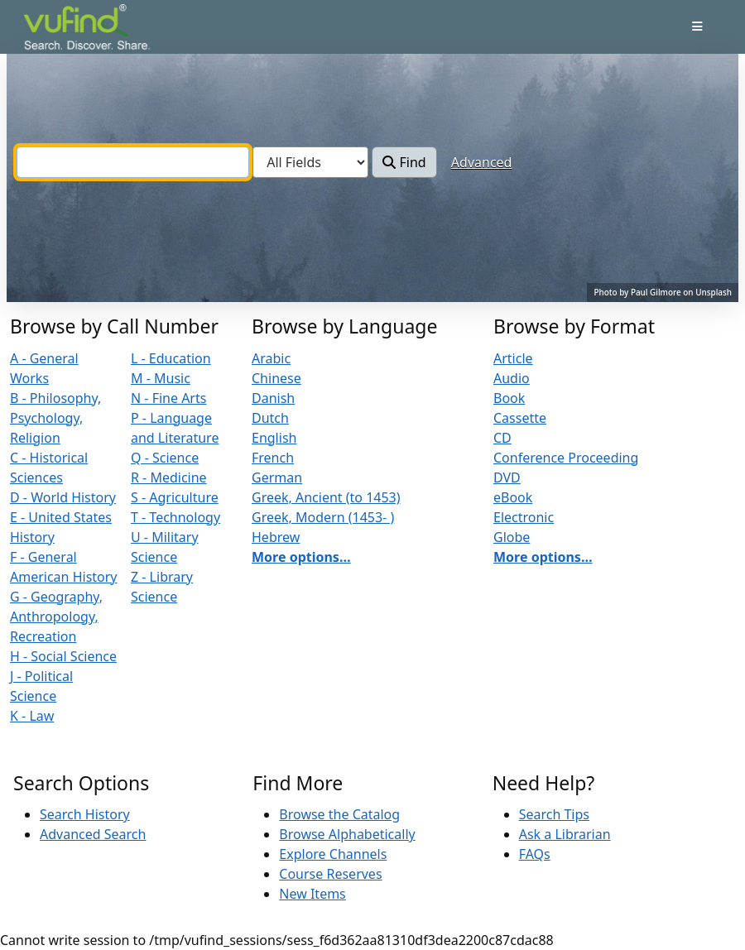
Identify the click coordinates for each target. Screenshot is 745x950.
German (277, 477)
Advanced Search (93, 834)
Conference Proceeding (565, 458)
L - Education (171, 358)
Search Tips (554, 814)
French (273, 458)
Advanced (481, 162)
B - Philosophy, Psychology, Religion (55, 418)
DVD (507, 477)
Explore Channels (333, 854)
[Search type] (310, 162)
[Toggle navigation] (697, 26)
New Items (312, 894)
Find (403, 162)
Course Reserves (330, 874)
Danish (273, 398)
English (274, 438)
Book (509, 398)
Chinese (276, 378)
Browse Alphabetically (347, 834)
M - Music (160, 378)
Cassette (519, 418)
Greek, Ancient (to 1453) (326, 497)
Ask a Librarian (565, 834)
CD (502, 438)
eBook (512, 497)
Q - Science (165, 458)
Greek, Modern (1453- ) (323, 517)
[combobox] (133, 162)
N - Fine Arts (168, 398)
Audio (511, 378)
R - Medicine (169, 477)
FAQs (534, 854)
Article (513, 358)
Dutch (270, 418)
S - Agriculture (175, 497)
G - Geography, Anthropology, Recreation (56, 616)
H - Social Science (63, 656)
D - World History (63, 497)
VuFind (52, 28)
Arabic (271, 358)
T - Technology (175, 517)
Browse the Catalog (339, 814)
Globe (511, 537)
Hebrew (276, 537)
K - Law (32, 716)
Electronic (523, 517)
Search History (85, 814)
